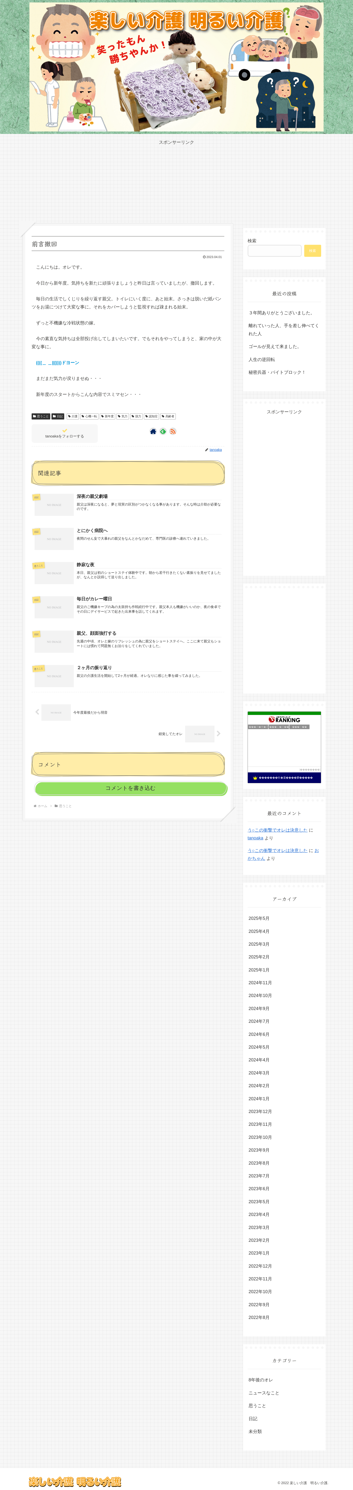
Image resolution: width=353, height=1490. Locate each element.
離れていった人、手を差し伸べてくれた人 (284, 329)
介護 (73, 416)
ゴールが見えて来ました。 (275, 346)
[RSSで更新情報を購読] (173, 431)
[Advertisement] (176, 180)
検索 (252, 240)
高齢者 (168, 416)
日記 (58, 416)
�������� (310, 769)
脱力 (136, 416)
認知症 (151, 416)
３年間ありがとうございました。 (282, 312)
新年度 (107, 416)
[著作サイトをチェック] (153, 431)
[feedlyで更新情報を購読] (163, 431)
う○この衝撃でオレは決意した (278, 830)
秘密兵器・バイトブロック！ (277, 372)
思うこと (41, 416)
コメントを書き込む (130, 788)
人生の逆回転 (262, 359)
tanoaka (255, 838)
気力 (122, 416)
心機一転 (89, 416)
